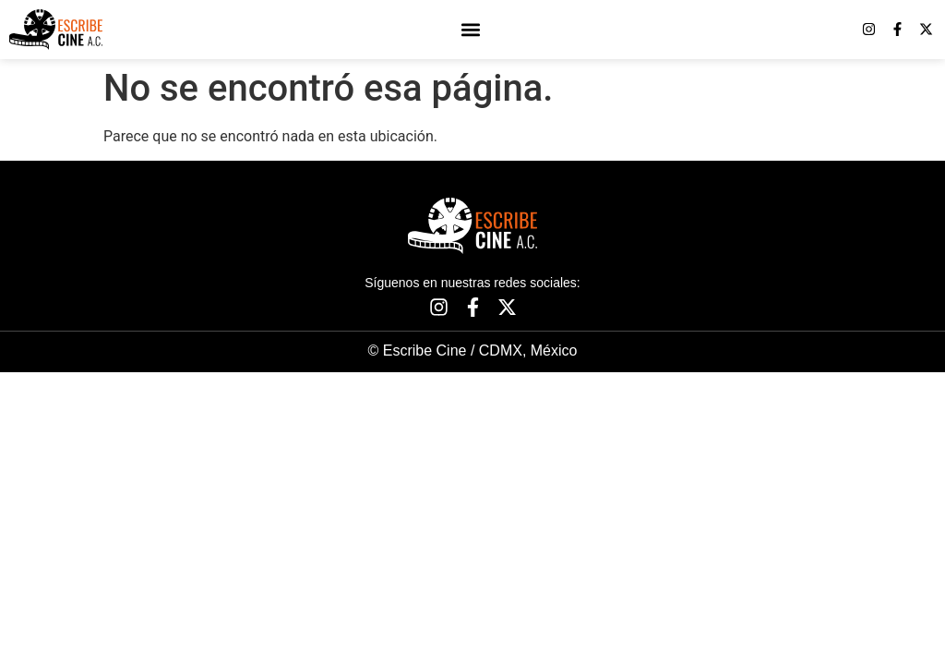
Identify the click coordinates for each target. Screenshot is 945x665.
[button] (471, 29)
